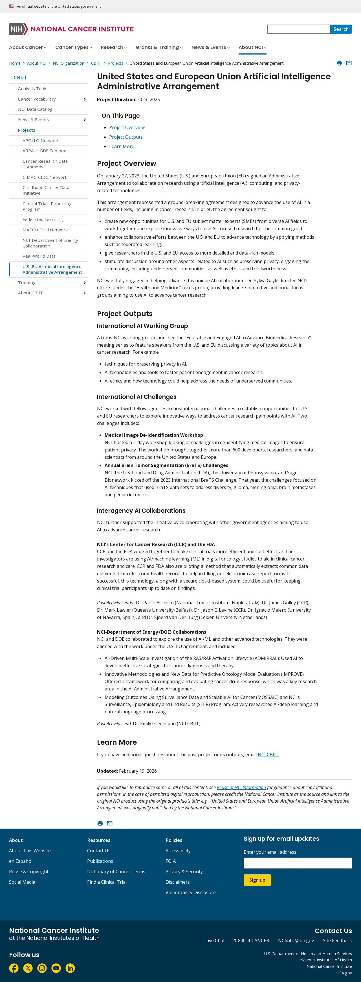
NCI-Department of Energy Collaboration (50, 243)
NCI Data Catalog (35, 109)
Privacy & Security (184, 871)
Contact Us (99, 851)
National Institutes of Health (326, 960)
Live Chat (215, 940)
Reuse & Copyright (29, 871)
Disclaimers (178, 882)
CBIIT (20, 77)
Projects (26, 130)
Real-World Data (39, 256)
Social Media (22, 882)
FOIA (171, 861)
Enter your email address (270, 852)
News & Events (33, 119)
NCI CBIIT (268, 754)
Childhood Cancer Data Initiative (46, 190)
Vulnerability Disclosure (191, 892)
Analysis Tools (32, 88)
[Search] (341, 29)
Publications (100, 861)
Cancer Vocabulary (37, 99)
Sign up (257, 880)
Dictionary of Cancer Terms (116, 871)
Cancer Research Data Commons (45, 164)
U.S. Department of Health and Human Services (308, 953)
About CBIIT (30, 293)
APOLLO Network (41, 140)
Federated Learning (43, 219)
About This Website (30, 851)
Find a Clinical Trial (107, 882)
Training (27, 282)
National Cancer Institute (329, 966)
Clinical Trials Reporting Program (47, 206)
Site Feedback (337, 940)
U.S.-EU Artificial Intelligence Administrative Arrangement (52, 269)
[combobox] (298, 29)
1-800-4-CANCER (251, 940)
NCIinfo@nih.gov (296, 940)
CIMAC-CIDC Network (45, 177)
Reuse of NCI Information (241, 787)
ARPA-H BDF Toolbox (44, 150)
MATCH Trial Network (45, 230)
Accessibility (178, 851)
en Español (20, 861)
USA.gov (344, 973)
